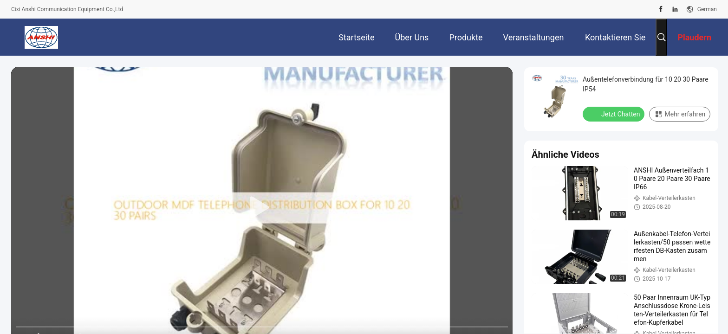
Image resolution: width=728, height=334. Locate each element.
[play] (261, 207)
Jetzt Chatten (614, 113)
